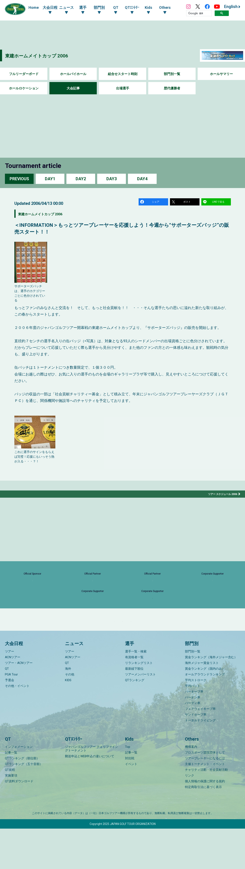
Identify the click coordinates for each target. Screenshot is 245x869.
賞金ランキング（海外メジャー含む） (211, 697)
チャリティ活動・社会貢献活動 (206, 810)
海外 (68, 709)
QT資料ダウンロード (19, 821)
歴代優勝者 (172, 88)
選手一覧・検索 (136, 691)
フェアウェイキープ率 (200, 749)
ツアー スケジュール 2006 (220, 495)
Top (127, 787)
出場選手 (122, 88)
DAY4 (142, 178)
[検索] (199, 13)
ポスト (188, 202)
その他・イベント (17, 726)
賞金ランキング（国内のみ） (205, 709)
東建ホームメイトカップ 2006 (47, 55)
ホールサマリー (221, 74)
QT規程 (10, 810)
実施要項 (11, 816)
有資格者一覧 (134, 697)
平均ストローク (195, 720)
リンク (189, 816)
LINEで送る (219, 202)
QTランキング (134, 720)
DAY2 (80, 178)
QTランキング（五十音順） (24, 804)
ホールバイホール (73, 74)
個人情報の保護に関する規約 (205, 821)
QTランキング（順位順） (22, 799)
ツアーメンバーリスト (140, 714)
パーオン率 (192, 737)
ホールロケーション (23, 88)
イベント (131, 804)
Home (33, 7)
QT (7, 709)
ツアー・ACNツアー (19, 703)
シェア (156, 202)
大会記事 (73, 88)
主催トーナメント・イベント (205, 804)
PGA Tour (11, 714)
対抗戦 (129, 799)
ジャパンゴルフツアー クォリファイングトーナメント (91, 789)
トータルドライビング (200, 760)
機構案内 (191, 787)
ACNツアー (12, 697)
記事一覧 (11, 793)
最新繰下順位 (134, 709)
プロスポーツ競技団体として (205, 793)
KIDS (68, 720)
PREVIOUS (19, 178)
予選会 (9, 720)
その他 (69, 714)
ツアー (9, 691)
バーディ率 (192, 743)
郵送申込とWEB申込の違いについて (89, 796)
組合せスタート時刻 (122, 74)
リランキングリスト (139, 703)
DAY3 (111, 178)
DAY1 (50, 178)
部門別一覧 (172, 74)
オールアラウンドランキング (205, 714)
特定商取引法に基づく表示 (203, 827)
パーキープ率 (194, 732)
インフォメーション (19, 787)
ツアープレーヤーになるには (205, 799)
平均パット (192, 726)
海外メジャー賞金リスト (202, 703)
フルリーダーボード (23, 74)
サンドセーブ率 (195, 755)
